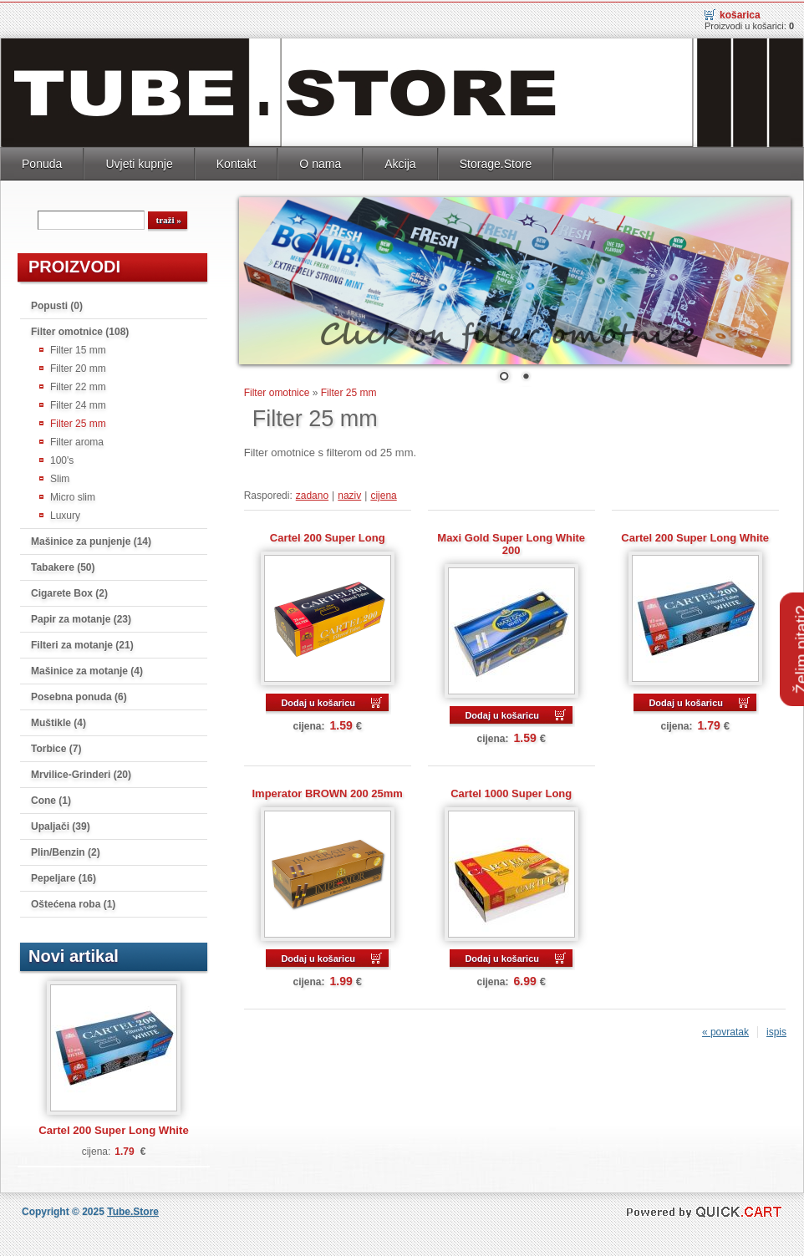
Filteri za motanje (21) (82, 642)
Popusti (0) (57, 303)
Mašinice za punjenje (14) (91, 539)
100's (62, 458)
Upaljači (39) (60, 824)
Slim (59, 476)
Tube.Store (133, 1209)
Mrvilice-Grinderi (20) (81, 772)
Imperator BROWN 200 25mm (327, 791)
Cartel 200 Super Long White (113, 1127)
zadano (312, 493)
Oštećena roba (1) (73, 902)
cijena (383, 493)
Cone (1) (51, 798)
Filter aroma (77, 439)
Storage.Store (496, 161)
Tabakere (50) (62, 565)
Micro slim (72, 495)
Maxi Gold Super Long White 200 (511, 541)
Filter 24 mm (78, 403)
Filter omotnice (277, 390)
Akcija (399, 161)
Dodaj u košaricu (318, 700)
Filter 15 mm (78, 347)
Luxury (65, 513)
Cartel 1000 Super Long (511, 791)
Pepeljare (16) (63, 876)
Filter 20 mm (78, 366)
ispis (776, 1029)
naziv (349, 493)
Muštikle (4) (58, 720)
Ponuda (42, 161)
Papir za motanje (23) (81, 617)
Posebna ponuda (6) (79, 694)
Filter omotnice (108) (80, 329)
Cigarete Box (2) (69, 591)
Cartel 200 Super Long (327, 535)
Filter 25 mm (78, 421)
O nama (320, 161)
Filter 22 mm (78, 384)
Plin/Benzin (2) (65, 850)
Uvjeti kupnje (138, 161)
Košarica (740, 12)
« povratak (725, 1029)
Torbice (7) (56, 746)
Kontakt (236, 161)
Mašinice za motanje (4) (87, 668)
